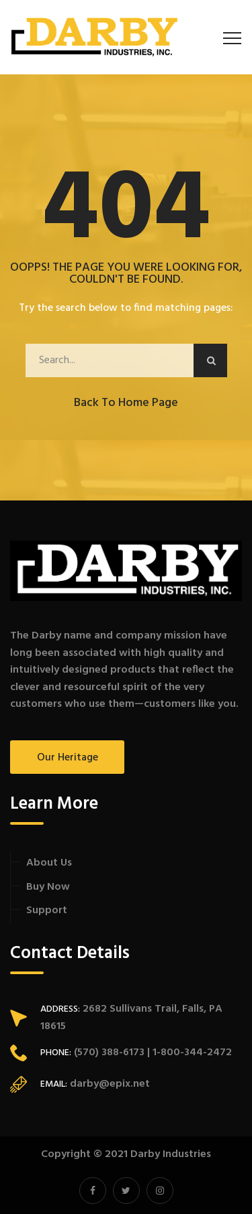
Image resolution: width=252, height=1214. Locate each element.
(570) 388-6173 (107, 1052)
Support (46, 910)
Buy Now (48, 887)
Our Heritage (67, 757)
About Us (49, 863)
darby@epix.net (110, 1084)
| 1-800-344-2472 (188, 1052)
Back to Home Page (126, 403)
